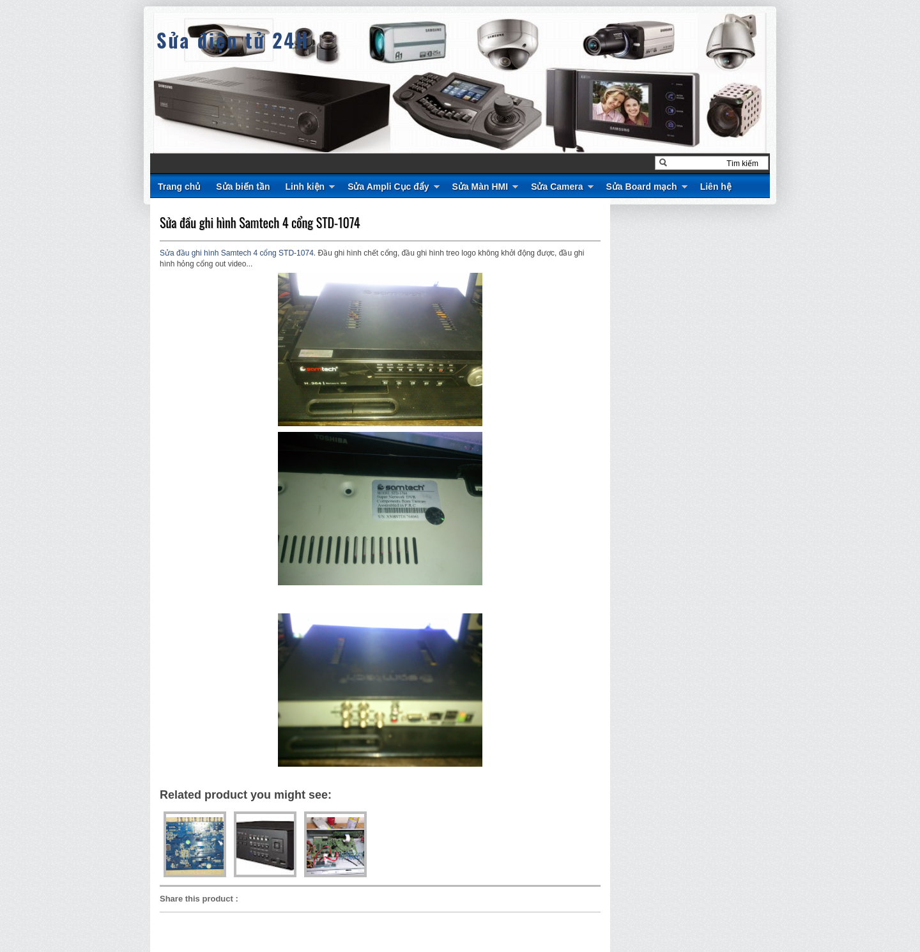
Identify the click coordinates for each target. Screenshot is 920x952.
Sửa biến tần (243, 186)
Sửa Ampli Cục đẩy (388, 186)
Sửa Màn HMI (480, 186)
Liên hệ (716, 186)
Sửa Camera (557, 186)
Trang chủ (179, 186)
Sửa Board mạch (641, 186)
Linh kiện (305, 186)
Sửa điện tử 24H (233, 40)
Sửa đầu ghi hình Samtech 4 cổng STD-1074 (260, 222)
